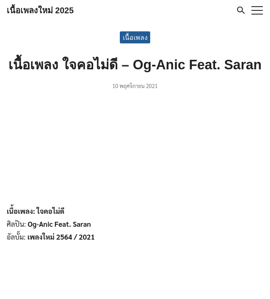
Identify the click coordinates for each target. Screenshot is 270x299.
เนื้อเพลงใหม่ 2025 (40, 10)
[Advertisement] (135, 149)
